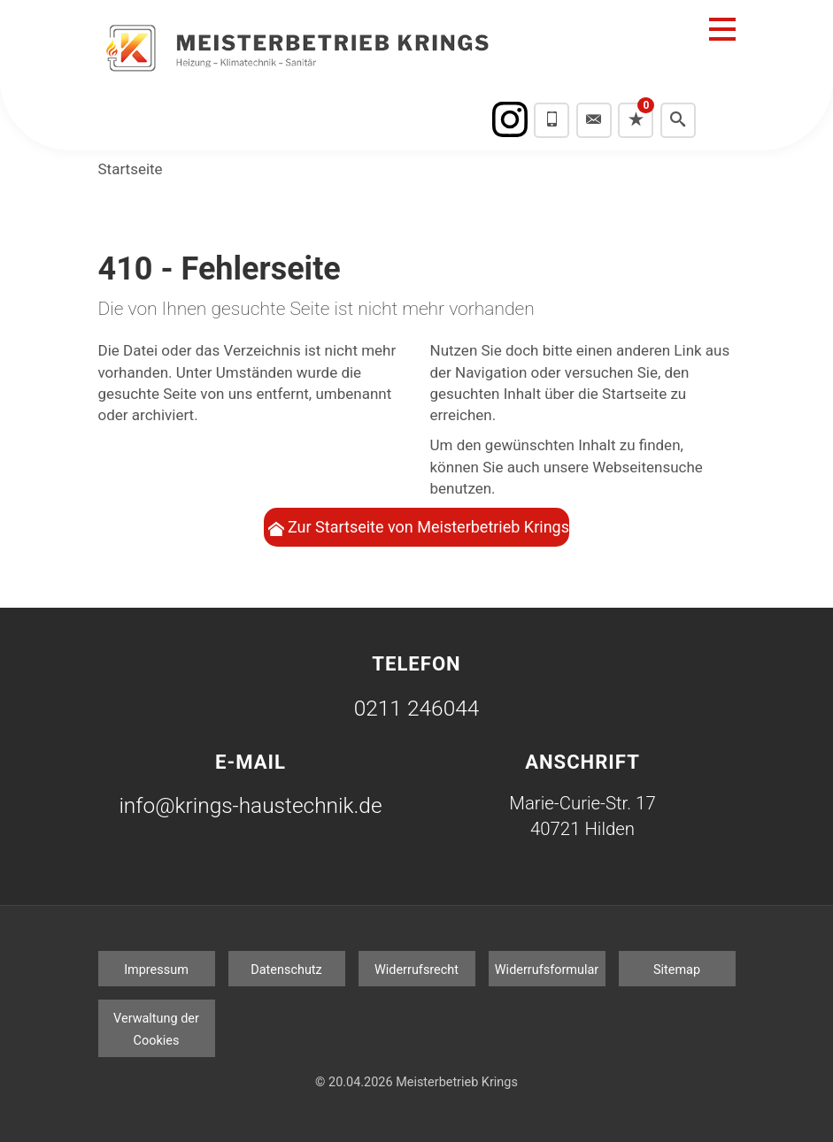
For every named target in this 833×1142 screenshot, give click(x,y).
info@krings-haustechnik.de (250, 805)
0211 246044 (417, 708)
